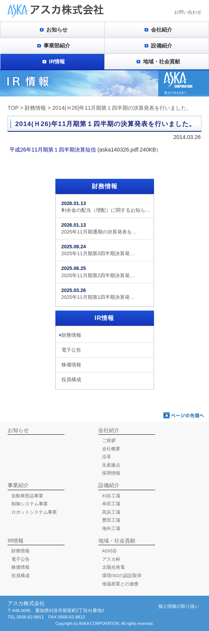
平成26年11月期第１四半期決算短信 (52, 150)
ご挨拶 (109, 440)
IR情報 (57, 61)
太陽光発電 (113, 567)
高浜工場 (111, 512)
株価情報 (71, 365)
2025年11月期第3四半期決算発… (98, 250)
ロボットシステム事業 (34, 512)
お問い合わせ (187, 12)
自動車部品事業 (27, 496)
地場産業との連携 (120, 584)
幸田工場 (111, 504)
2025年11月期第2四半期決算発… (98, 271)
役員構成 (71, 379)
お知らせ (57, 30)
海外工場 (111, 528)
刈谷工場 (111, 496)
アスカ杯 (111, 559)
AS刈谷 (109, 551)
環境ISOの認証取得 (121, 575)
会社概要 (111, 448)
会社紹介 (161, 30)
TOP (13, 108)
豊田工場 (111, 520)
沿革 (106, 456)
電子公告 (71, 350)
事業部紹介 (57, 46)
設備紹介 (161, 46)
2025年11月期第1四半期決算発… (98, 293)
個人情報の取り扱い (178, 606)
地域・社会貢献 (161, 61)
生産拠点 (111, 465)
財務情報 (35, 108)
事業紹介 (18, 485)
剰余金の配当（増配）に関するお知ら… (105, 206)
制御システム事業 (29, 504)
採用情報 (111, 473)
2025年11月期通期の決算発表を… (99, 228)
